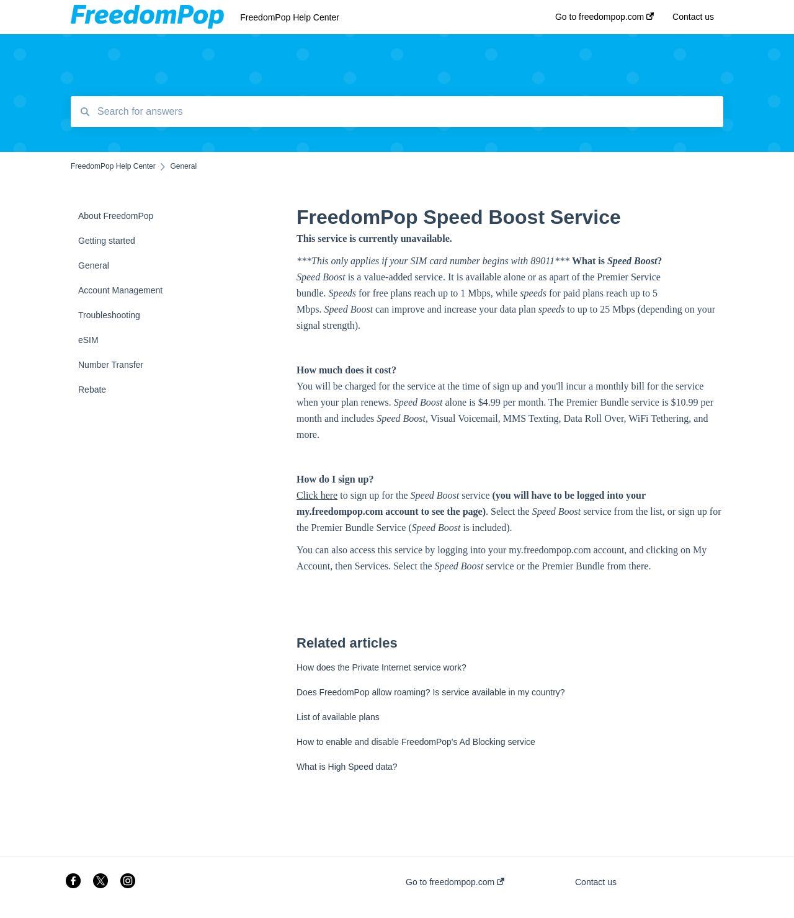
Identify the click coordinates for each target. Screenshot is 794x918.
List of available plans (338, 717)
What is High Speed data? (347, 767)
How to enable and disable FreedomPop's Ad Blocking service (416, 742)
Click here (317, 495)
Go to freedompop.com (455, 882)
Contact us (596, 882)
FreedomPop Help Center (289, 17)
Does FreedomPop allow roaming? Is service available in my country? (431, 692)
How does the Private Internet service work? (381, 667)
